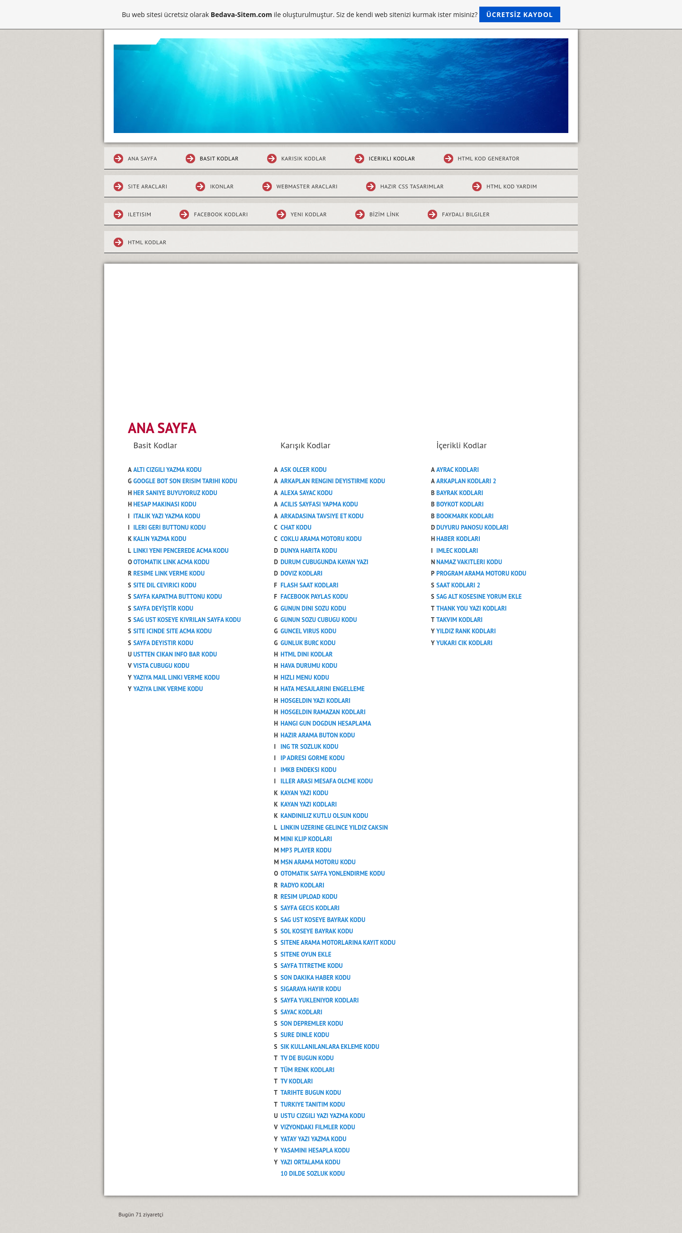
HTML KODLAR (147, 242)
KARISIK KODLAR (303, 158)
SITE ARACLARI (147, 186)
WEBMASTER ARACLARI (307, 186)
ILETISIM (139, 214)
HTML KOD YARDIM (511, 186)
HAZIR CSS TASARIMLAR (412, 186)
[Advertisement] (341, 334)
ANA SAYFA (142, 158)
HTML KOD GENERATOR (489, 158)
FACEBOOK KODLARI (221, 214)
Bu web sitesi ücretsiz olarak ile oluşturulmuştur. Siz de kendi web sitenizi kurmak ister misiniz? (341, 14)
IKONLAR (221, 186)
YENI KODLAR (309, 214)
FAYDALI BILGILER (466, 214)
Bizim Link (384, 214)
